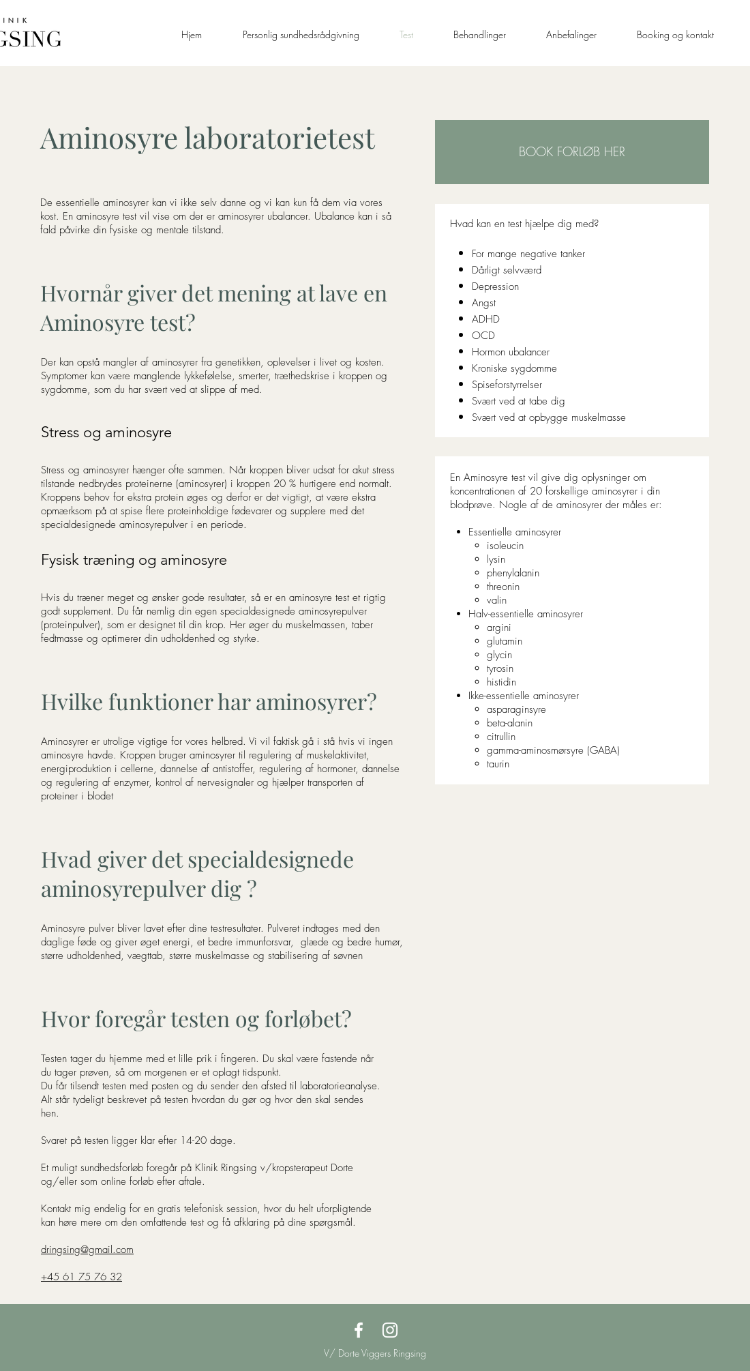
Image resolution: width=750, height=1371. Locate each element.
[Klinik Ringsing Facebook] (358, 1330)
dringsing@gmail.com (87, 1249)
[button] (572, 152)
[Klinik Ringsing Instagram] (390, 1330)
